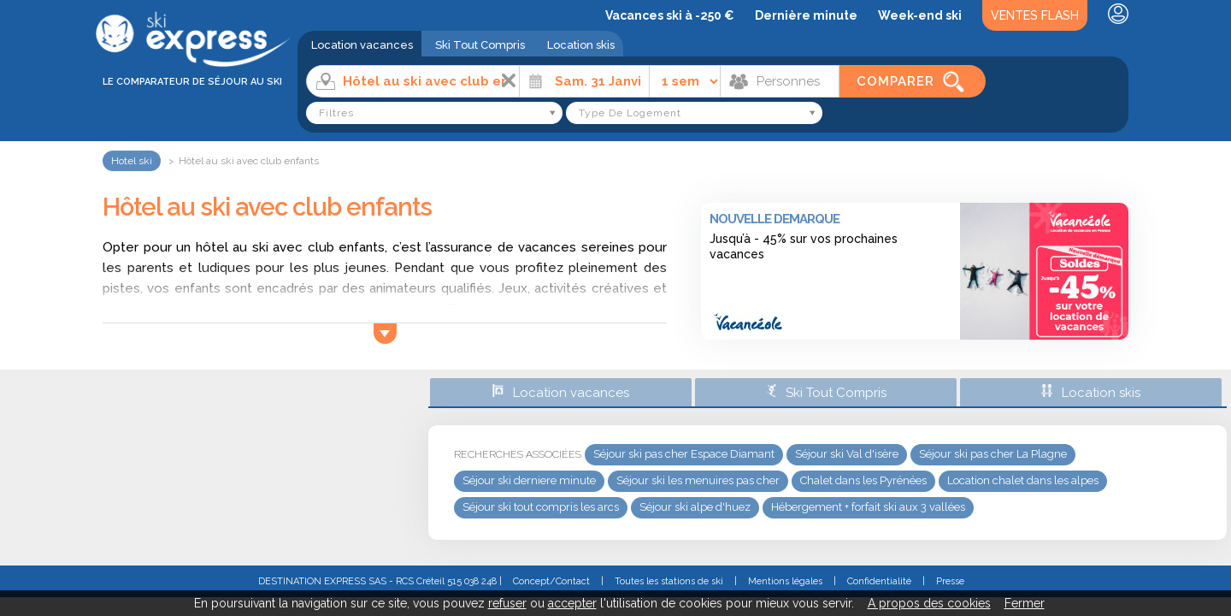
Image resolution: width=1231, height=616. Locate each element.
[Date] (584, 81)
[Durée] (685, 81)
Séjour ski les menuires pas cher (698, 480)
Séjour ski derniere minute (529, 480)
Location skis (581, 44)
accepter (572, 603)
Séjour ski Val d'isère (846, 453)
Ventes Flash (1035, 15)
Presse (950, 581)
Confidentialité (879, 581)
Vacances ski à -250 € (669, 15)
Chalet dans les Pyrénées (863, 480)
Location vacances (362, 44)
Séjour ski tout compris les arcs (540, 506)
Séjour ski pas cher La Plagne (993, 453)
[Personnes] (779, 81)
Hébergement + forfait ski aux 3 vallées (868, 506)
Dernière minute (806, 15)
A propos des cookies (929, 603)
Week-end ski (920, 15)
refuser (507, 603)
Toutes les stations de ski (669, 581)
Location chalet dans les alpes (1022, 480)
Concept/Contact (551, 581)
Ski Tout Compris (480, 44)
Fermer (1024, 603)
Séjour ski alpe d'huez (695, 506)
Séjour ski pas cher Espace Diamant (684, 453)
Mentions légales (785, 581)
